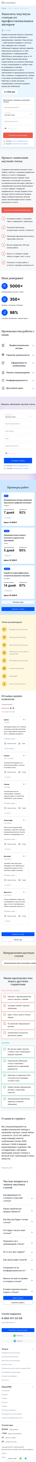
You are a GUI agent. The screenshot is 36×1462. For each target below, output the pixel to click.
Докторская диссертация (17, 637)
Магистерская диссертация (18, 645)
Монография (13, 676)
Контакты (5, 1402)
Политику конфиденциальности (20, 141)
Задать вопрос (18, 1298)
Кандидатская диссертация (18, 629)
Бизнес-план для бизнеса (17, 684)
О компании (6, 1390)
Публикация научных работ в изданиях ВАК (19, 653)
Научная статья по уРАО (21, 8)
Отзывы (4, 1398)
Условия (4, 1406)
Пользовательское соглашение (20, 143)
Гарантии (5, 1394)
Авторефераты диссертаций (18, 660)
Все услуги (5, 1380)
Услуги (10, 8)
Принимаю (8, 141)
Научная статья (7, 1364)
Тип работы (7, 113)
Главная (4, 8)
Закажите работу (18, 1303)
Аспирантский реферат (16, 668)
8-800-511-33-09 (12, 1318)
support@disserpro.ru (8, 1322)
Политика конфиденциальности (12, 1418)
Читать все (18, 940)
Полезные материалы (9, 1410)
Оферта (4, 1453)
